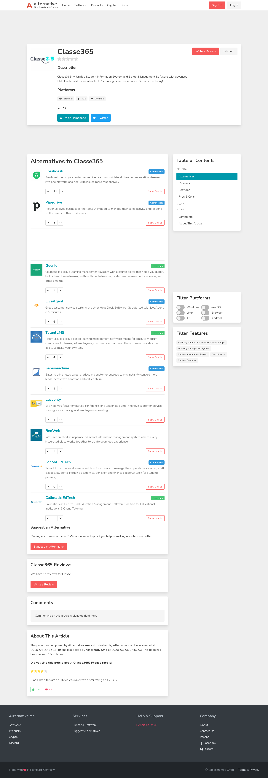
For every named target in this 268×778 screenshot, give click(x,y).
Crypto (111, 5)
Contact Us (207, 731)
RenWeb (52, 430)
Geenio (51, 265)
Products (97, 5)
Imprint (204, 737)
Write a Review (205, 51)
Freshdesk (54, 171)
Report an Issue (146, 725)
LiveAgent (54, 301)
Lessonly (53, 399)
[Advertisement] (134, 28)
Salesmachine (57, 368)
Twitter (103, 118)
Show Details (155, 191)
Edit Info (229, 51)
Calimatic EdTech (60, 497)
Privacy (254, 770)
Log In (234, 5)
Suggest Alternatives (86, 731)
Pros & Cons (187, 197)
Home (66, 5)
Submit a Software (85, 725)
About (204, 725)
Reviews (184, 183)
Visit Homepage (75, 118)
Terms (242, 770)
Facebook (208, 743)
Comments (186, 217)
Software (80, 5)
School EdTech (58, 462)
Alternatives (187, 176)
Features (184, 190)
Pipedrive (53, 202)
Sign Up (217, 5)
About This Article (190, 223)
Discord (125, 5)
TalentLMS (54, 332)
